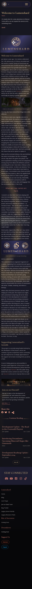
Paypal (5, 547)
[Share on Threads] (9, 412)
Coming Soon (5, 532)
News (3, 15)
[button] (6, 4)
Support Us (5, 537)
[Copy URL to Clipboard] (13, 413)
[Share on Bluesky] (6, 412)
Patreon (5, 542)
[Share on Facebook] (2, 412)
